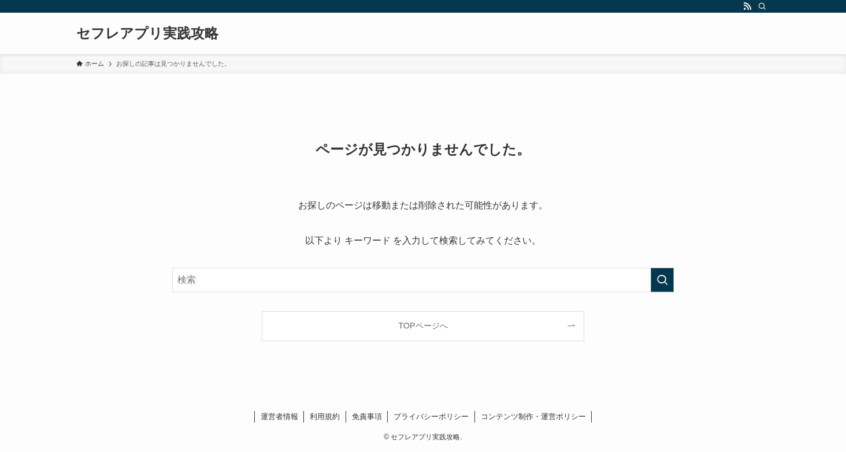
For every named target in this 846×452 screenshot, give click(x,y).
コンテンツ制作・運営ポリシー (533, 416)
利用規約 (325, 416)
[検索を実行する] (662, 280)
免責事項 (367, 416)
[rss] (747, 6)
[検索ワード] (423, 280)
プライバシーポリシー (431, 416)
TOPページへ (422, 325)
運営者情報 (279, 416)
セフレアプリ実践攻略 (147, 33)
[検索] (762, 6)
